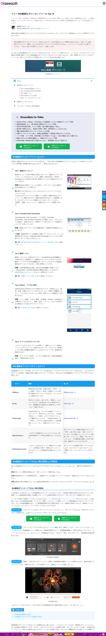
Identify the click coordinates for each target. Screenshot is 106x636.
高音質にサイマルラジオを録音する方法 (28, 617)
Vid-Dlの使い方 (69, 404)
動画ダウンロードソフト (25, 85)
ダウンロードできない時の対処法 (28, 106)
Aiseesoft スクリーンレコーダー (65, 499)
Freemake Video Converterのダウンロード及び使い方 (37, 242)
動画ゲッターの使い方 (29, 276)
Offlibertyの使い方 (70, 392)
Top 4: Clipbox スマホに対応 (28, 95)
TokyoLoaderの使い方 (71, 418)
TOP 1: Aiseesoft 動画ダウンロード (30, 88)
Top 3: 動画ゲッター (26, 93)
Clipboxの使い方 (27, 307)
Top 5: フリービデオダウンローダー (30, 98)
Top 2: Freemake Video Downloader (30, 91)
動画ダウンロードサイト (25, 102)
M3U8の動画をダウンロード (24, 272)
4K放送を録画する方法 (22, 614)
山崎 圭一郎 (26, 26)
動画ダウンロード (43, 28)
